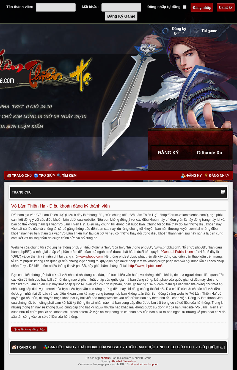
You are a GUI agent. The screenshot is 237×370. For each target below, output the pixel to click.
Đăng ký (194, 176)
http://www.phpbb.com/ (145, 266)
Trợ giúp (47, 176)
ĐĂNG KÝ (168, 152)
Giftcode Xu (209, 152)
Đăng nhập (219, 176)
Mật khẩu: (90, 7)
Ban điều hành (61, 347)
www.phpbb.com (90, 256)
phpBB (105, 358)
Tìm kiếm (69, 176)
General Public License (179, 252)
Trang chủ (22, 176)
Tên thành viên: (19, 7)
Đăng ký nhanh (168, 30)
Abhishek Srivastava (123, 361)
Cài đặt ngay (211, 30)
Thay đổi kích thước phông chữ (223, 192)
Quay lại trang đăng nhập (29, 329)
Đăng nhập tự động (166, 7)
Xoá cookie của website (99, 347)
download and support (144, 364)
